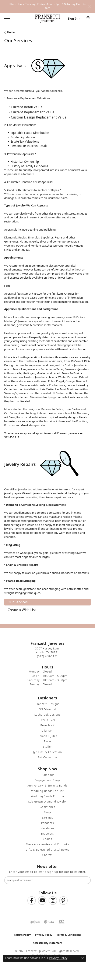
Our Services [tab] (18, 602)
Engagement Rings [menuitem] (47, 780)
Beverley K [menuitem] (47, 725)
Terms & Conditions (69, 935)
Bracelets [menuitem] (47, 833)
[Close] (89, 6)
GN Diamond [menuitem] (47, 709)
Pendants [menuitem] (47, 823)
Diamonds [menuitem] (47, 775)
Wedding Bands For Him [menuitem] (47, 796)
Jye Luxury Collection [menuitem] (47, 752)
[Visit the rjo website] (61, 922)
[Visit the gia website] (49, 922)
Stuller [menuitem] (47, 747)
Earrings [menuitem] (47, 817)
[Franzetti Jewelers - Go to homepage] (47, 18)
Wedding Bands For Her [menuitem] (47, 791)
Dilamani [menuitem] (48, 731)
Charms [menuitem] (47, 855)
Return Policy (22, 935)
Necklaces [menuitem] (47, 828)
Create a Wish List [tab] (22, 609)
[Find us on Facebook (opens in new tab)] (31, 900)
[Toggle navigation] (5, 18)
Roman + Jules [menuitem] (47, 736)
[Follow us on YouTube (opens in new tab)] (42, 900)
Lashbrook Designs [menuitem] (48, 714)
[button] (16, 18)
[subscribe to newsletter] (84, 880)
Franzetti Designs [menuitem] (48, 704)
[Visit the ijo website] (35, 922)
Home (11, 32)
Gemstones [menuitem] (47, 807)
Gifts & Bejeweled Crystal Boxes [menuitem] (47, 849)
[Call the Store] (47, 656)
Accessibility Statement (47, 943)
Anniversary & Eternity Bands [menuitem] (48, 785)
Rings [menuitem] (47, 812)
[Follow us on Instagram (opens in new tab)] (53, 900)
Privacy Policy (43, 935)
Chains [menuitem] (47, 839)
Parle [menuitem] (47, 741)
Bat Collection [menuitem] (47, 757)
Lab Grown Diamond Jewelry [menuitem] (47, 801)
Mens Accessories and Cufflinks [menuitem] (47, 844)
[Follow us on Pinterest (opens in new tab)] (63, 900)
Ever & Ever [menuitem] (47, 720)
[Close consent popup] (82, 958)
